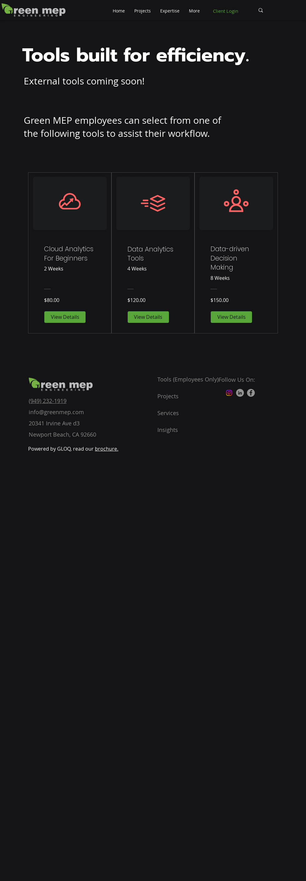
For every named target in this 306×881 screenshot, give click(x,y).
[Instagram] (229, 393)
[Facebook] (251, 393)
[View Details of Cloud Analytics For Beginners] (65, 317)
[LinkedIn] (240, 393)
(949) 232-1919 (48, 401)
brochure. (106, 448)
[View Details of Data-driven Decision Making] (231, 317)
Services (168, 413)
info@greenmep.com (56, 412)
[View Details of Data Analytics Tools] (148, 317)
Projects (168, 396)
